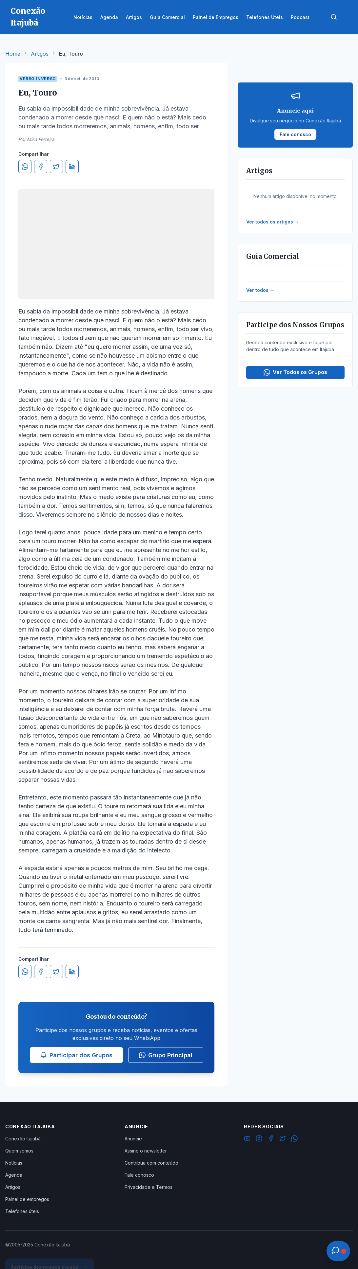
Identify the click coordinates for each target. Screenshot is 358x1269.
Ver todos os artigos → (272, 221)
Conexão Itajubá (23, 1138)
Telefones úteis (22, 1211)
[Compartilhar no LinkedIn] (72, 166)
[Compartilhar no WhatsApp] (24, 166)
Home (12, 53)
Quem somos (19, 1150)
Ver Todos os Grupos (295, 372)
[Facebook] (271, 1139)
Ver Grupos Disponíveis (50, 1253)
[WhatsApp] (294, 1139)
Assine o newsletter (146, 1150)
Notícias (13, 1163)
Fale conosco (139, 1175)
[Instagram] (259, 1139)
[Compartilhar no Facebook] (40, 166)
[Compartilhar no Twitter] (56, 166)
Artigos (40, 53)
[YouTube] (247, 1139)
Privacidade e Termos (148, 1187)
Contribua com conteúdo (151, 1163)
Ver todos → (260, 290)
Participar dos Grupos (76, 1055)
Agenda (13, 1175)
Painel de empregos (27, 1199)
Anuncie (133, 1138)
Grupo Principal (165, 1055)
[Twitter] (282, 1139)
